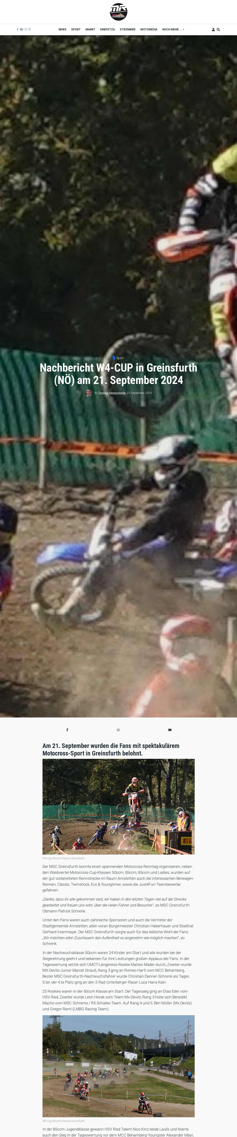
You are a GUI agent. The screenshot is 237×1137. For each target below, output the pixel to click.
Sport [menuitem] (76, 29)
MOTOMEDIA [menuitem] (148, 29)
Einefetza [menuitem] (107, 29)
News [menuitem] (62, 29)
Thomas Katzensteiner (112, 393)
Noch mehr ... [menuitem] (172, 31)
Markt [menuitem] (90, 29)
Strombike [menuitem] (128, 29)
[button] (67, 730)
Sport (120, 358)
